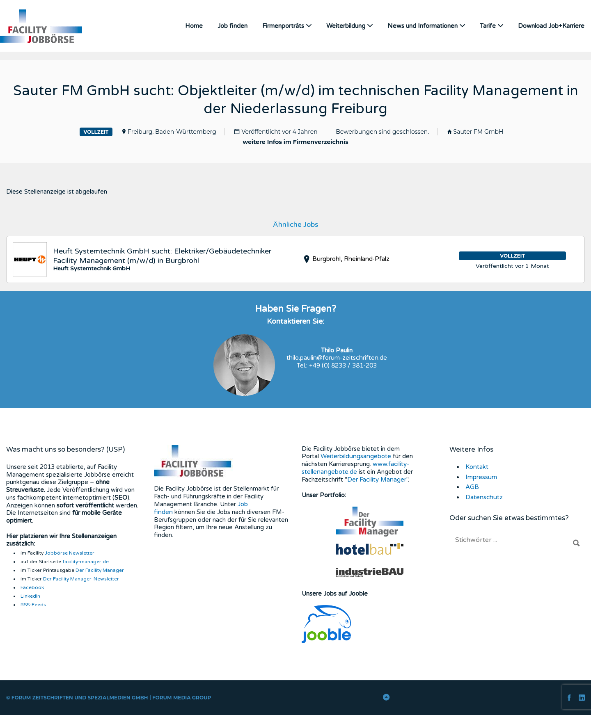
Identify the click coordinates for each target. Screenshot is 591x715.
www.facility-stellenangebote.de (355, 467)
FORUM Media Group (181, 697)
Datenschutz (483, 496)
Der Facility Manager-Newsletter (81, 578)
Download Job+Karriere (551, 26)
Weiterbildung (345, 26)
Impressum (481, 476)
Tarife (488, 26)
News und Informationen (422, 26)
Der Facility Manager (100, 570)
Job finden (232, 26)
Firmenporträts (283, 26)
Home (194, 26)
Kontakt (476, 466)
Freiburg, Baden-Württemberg (172, 131)
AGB (472, 486)
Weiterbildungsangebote (355, 455)
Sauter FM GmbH (479, 131)
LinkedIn (30, 595)
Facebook (32, 587)
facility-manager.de (85, 561)
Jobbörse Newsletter (69, 552)
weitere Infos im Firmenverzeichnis (295, 141)
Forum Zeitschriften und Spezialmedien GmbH (79, 697)
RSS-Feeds (33, 604)
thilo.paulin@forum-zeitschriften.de (337, 357)
